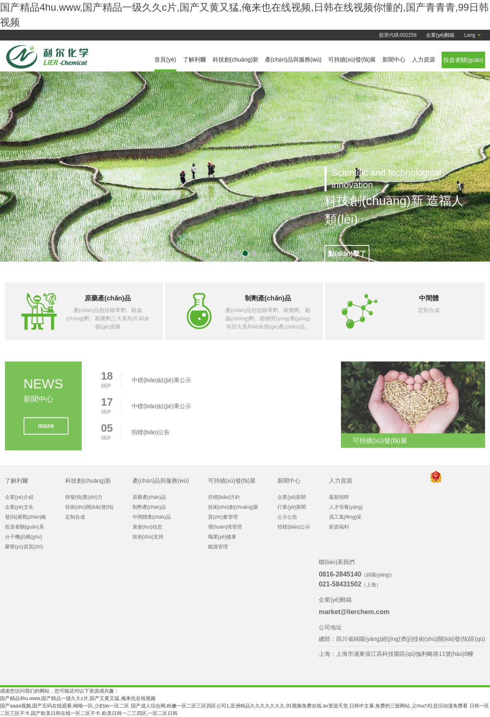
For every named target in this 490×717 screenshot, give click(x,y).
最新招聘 (339, 497)
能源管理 (218, 547)
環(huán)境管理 (225, 527)
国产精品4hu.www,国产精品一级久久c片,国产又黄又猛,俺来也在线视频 (78, 698)
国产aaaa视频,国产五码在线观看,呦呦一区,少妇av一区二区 (64, 706)
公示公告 (287, 517)
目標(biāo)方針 (224, 497)
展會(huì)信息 (148, 527)
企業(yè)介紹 (19, 497)
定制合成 (75, 517)
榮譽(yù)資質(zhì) (24, 547)
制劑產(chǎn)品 (149, 507)
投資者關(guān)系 (24, 527)
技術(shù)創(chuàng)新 (233, 507)
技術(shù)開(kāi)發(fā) (89, 507)
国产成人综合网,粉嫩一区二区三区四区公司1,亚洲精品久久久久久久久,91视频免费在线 (226, 706)
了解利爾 (194, 59)
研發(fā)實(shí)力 (83, 497)
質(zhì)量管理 (223, 517)
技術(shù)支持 (148, 537)
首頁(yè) (165, 59)
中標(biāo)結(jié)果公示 (161, 383)
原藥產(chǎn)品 (149, 497)
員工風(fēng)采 (345, 517)
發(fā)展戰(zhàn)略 (25, 517)
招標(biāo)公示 (293, 527)
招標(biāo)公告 (151, 435)
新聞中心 (393, 59)
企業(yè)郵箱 (440, 35)
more (46, 429)
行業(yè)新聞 (291, 507)
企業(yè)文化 (19, 507)
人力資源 (423, 59)
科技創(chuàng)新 (235, 59)
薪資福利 (339, 527)
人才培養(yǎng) (345, 507)
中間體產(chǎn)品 (152, 517)
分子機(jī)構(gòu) (23, 537)
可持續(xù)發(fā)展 (352, 59)
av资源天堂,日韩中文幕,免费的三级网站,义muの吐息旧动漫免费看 (395, 706)
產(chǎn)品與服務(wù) (293, 59)
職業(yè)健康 (222, 537)
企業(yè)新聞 (291, 497)
